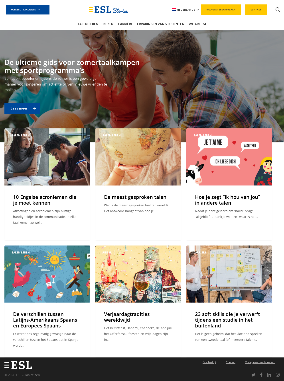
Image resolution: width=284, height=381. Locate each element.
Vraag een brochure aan (260, 362)
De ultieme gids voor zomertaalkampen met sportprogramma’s (72, 66)
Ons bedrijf (209, 362)
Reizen (107, 258)
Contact (230, 362)
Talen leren (21, 135)
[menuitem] (185, 9)
